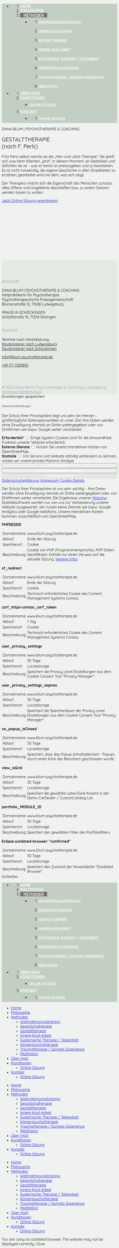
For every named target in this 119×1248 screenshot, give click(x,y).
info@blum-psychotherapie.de (27, 357)
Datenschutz (31, 392)
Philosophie (20, 1012)
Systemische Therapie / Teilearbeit (49, 1040)
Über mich (19, 1058)
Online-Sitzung (32, 1067)
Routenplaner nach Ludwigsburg (29, 344)
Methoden (19, 1017)
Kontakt (17, 1072)
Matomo (99, 498)
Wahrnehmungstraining (40, 1021)
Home (16, 1008)
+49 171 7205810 (15, 365)
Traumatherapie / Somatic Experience (52, 1049)
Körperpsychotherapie (39, 1044)
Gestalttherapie (33, 1031)
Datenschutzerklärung (20, 480)
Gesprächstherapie (36, 1026)
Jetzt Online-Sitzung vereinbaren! (30, 200)
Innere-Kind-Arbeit (35, 1035)
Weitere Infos (66, 559)
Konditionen (21, 1063)
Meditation (29, 1054)
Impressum (11, 392)
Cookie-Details (72, 480)
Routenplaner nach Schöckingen (29, 348)
